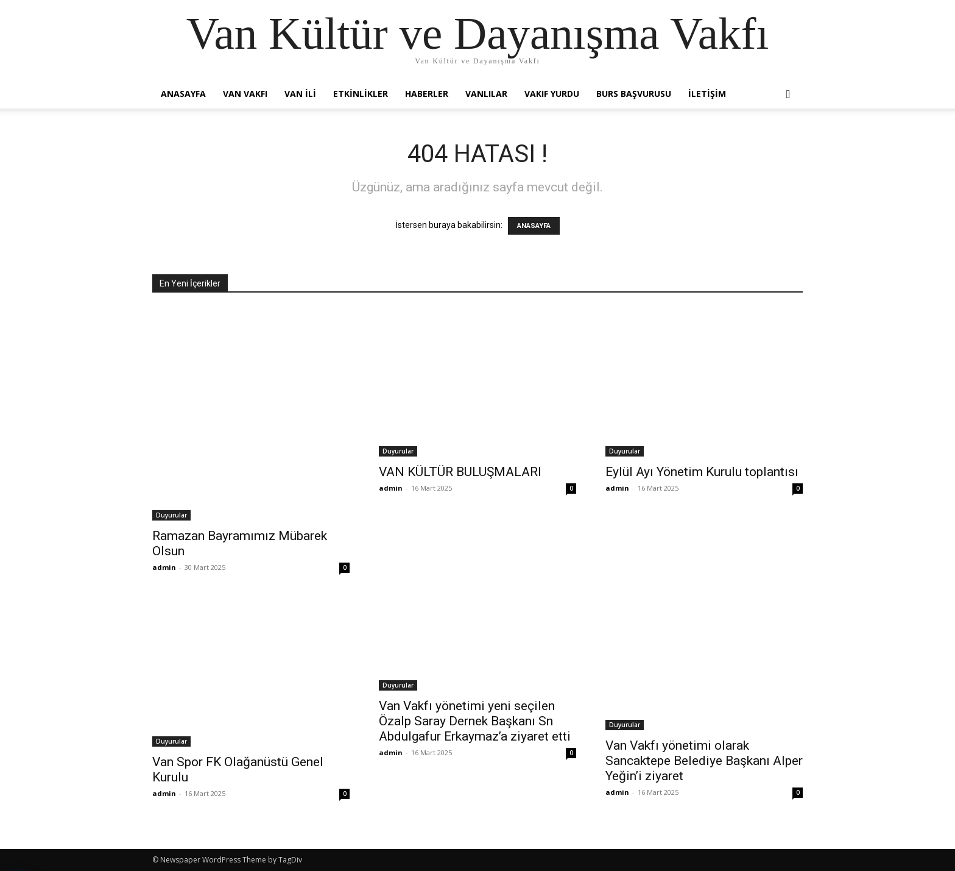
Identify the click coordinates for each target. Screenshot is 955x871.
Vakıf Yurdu (551, 93)
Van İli (300, 93)
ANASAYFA (534, 226)
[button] (788, 95)
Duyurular (171, 515)
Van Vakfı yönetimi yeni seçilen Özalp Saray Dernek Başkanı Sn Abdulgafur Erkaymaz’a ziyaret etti (475, 721)
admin (164, 567)
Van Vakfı (245, 93)
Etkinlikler (360, 93)
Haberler (426, 93)
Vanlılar (486, 93)
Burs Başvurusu (633, 93)
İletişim (707, 93)
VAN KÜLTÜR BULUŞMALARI (460, 471)
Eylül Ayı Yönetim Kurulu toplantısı (701, 471)
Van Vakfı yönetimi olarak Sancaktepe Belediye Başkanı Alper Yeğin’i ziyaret (704, 760)
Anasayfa (183, 93)
